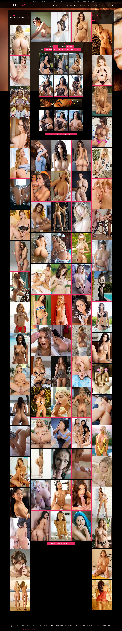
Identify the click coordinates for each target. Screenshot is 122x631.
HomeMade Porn (96, 18)
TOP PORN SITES (33, 1)
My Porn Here (95, 15)
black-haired (48, 49)
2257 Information (32, 629)
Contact (24, 629)
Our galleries (66, 5)
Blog (96, 5)
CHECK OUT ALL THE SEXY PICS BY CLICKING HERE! (61, 134)
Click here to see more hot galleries (61, 543)
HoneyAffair (95, 12)
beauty (55, 49)
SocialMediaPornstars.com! (16, 21)
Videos (77, 5)
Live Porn (44, 1)
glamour (61, 49)
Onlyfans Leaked (88, 1)
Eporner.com (105, 5)
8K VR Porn (53, 1)
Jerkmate (12, 15)
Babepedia (94, 20)
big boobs (77, 49)
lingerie (67, 49)
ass (72, 49)
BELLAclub (70, 46)
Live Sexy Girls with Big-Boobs (69, 1)
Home (56, 5)
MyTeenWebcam (14, 12)
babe (55, 46)
